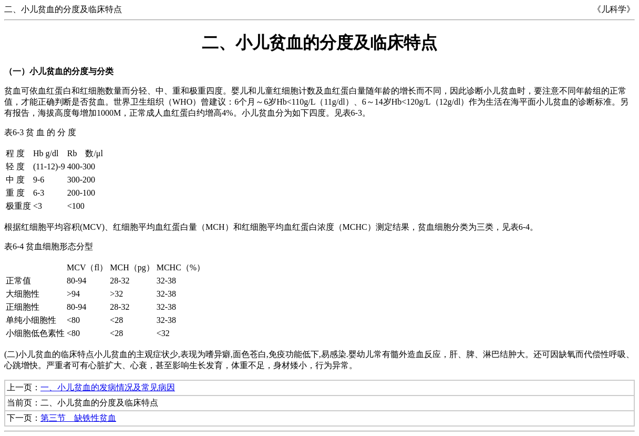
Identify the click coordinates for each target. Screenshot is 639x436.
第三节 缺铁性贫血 (78, 417)
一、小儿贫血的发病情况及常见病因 (107, 387)
